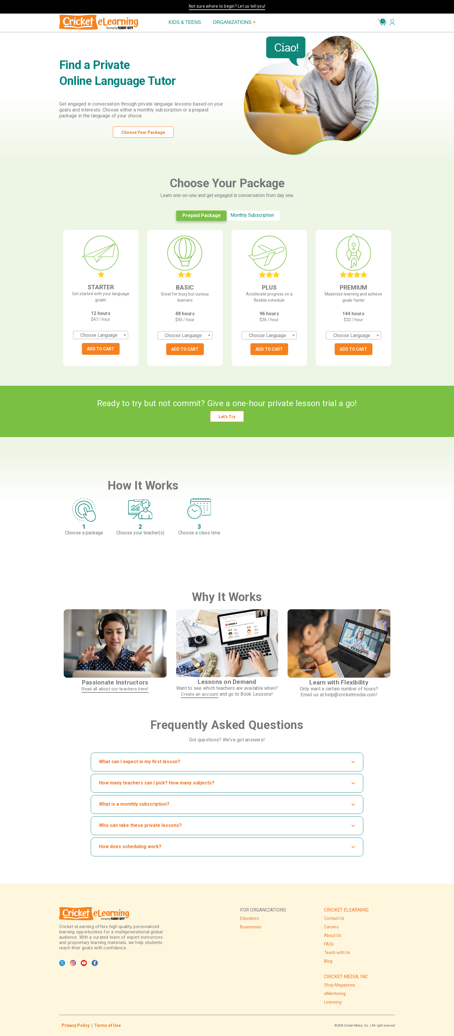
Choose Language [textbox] (99, 335)
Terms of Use (107, 1025)
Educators (249, 918)
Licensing (332, 1002)
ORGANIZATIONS (234, 22)
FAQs (329, 944)
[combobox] (100, 335)
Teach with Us (337, 952)
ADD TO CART (100, 349)
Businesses (250, 927)
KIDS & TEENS (185, 22)
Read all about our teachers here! (115, 689)
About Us (332, 935)
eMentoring (335, 993)
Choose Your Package (143, 132)
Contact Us (334, 918)
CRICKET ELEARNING (346, 910)
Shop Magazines (339, 985)
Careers (331, 927)
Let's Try (227, 416)
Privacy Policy (76, 1025)
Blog (328, 961)
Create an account (199, 694)
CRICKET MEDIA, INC (346, 976)
